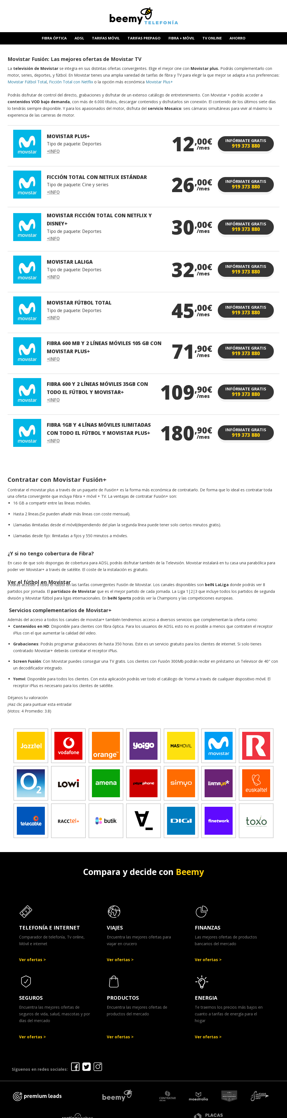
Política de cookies (226, 1111)
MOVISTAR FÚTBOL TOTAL (79, 302)
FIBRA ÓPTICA (54, 38)
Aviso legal (134, 1111)
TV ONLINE (212, 38)
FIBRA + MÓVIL (181, 38)
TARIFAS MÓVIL (106, 38)
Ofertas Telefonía (97, 1111)
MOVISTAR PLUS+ (68, 136)
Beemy (190, 872)
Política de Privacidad (175, 1111)
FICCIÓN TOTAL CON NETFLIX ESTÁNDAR (97, 177)
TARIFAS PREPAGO (144, 38)
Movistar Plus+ (159, 81)
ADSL (79, 38)
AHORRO (238, 38)
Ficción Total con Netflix (71, 81)
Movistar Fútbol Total (27, 81)
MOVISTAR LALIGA (70, 261)
